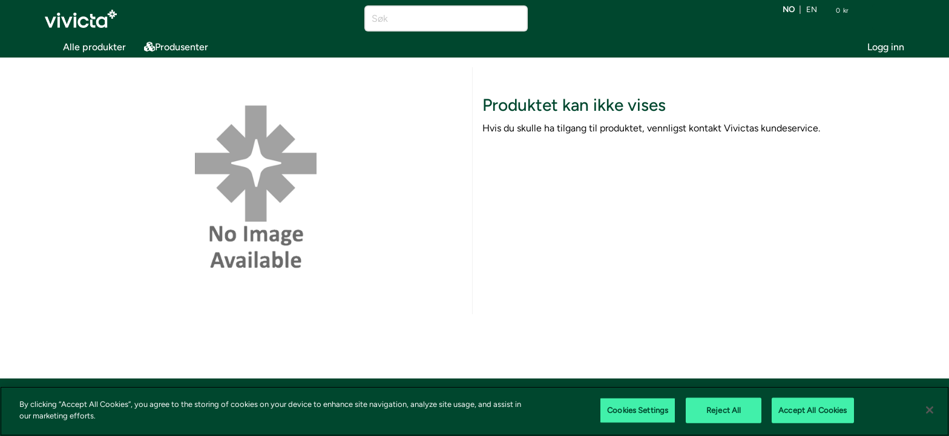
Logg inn (885, 47)
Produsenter (176, 47)
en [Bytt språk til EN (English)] (811, 10)
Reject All (723, 410)
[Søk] (435, 18)
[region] (474, 411)
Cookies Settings (637, 410)
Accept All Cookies (812, 410)
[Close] (929, 410)
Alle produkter (85, 44)
